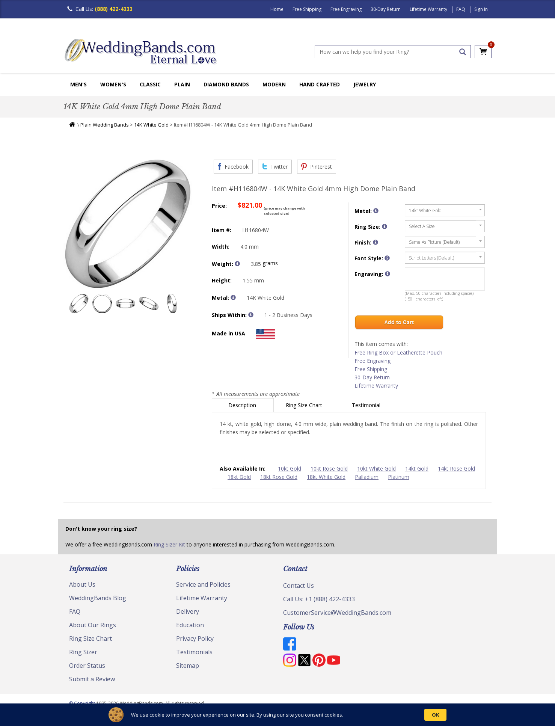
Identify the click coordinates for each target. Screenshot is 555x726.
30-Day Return (386, 9)
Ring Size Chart (305, 405)
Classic (150, 84)
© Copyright (82, 703)
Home (277, 9)
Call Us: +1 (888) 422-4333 (319, 599)
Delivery (187, 611)
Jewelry (364, 84)
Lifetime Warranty (428, 9)
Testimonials (194, 652)
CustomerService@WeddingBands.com (337, 612)
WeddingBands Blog (97, 598)
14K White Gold (151, 124)
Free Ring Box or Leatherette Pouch (398, 352)
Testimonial (367, 405)
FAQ (460, 9)
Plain (182, 84)
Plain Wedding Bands (104, 124)
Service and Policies (203, 584)
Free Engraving (346, 9)
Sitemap (187, 665)
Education (190, 625)
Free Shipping (307, 9)
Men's (78, 84)
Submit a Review (92, 679)
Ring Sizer (83, 652)
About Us (82, 584)
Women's (113, 84)
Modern (274, 84)
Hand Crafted (319, 84)
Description (243, 405)
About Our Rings (92, 625)
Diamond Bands (226, 84)
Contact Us (298, 585)
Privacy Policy (195, 638)
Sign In (481, 9)
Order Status (87, 665)
